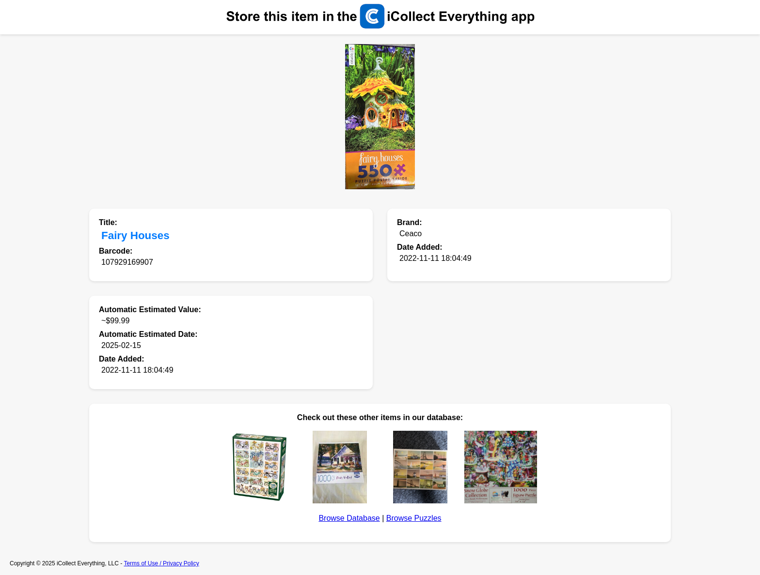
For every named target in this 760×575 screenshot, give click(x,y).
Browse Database (349, 518)
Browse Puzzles (414, 518)
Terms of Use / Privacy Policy (161, 563)
